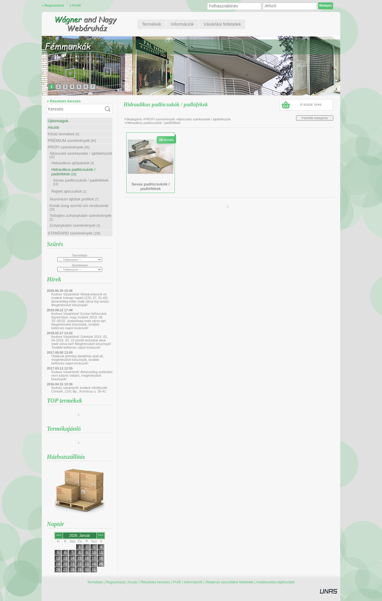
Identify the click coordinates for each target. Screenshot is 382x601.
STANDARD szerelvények (74, 233)
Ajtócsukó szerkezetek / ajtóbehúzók (81, 155)
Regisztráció (115, 582)
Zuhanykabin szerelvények (75, 225)
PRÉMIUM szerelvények (72, 140)
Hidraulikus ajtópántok (72, 163)
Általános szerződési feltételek (229, 582)
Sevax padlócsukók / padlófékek (81, 182)
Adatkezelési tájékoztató (275, 582)
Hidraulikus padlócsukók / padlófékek (73, 171)
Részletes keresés (155, 582)
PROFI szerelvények (69, 147)
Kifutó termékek (63, 134)
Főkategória (133, 119)
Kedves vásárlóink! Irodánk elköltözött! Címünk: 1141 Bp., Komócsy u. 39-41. (79, 389)
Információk (193, 582)
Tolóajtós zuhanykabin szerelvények (80, 217)
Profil (177, 582)
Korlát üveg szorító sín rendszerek (79, 207)
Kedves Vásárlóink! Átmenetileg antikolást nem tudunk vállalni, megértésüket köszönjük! (82, 375)
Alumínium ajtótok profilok (74, 199)
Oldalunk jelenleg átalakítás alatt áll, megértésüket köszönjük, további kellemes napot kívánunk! (77, 359)
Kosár (133, 582)
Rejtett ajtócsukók (68, 191)
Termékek (95, 582)
